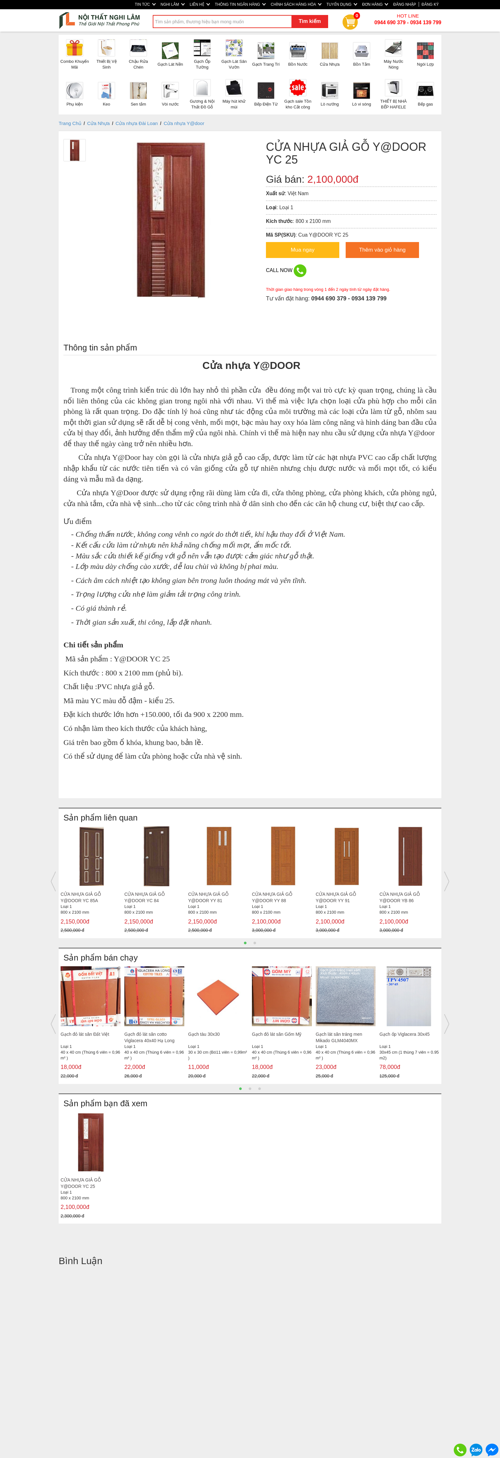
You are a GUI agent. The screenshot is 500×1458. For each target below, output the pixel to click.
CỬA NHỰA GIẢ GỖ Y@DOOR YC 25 (81, 1183)
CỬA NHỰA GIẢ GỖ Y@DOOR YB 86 (399, 897)
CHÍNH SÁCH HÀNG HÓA (296, 4)
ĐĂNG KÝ (430, 4)
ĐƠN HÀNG (375, 4)
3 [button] (259, 1089)
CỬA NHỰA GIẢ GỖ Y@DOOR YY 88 (272, 897)
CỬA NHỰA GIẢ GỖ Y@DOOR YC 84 (144, 897)
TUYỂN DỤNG (342, 4)
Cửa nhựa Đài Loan (136, 123)
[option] (90, 881)
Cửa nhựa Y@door (184, 123)
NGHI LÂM (173, 4)
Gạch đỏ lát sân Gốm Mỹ (276, 1034)
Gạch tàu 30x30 (204, 1034)
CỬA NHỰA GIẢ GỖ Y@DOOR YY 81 (208, 897)
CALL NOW (286, 270)
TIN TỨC (145, 4)
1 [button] (245, 943)
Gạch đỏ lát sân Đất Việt (85, 1034)
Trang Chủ (70, 123)
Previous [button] (53, 881)
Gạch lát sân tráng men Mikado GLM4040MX (339, 1037)
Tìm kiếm (310, 21)
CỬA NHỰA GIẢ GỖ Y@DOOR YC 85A (81, 897)
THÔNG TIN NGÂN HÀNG (240, 4)
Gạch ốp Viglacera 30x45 (404, 1034)
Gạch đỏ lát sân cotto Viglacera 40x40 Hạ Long (149, 1037)
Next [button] (446, 881)
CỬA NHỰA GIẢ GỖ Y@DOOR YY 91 (336, 897)
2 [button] (255, 943)
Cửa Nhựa (98, 123)
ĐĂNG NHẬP (404, 4)
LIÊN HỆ (200, 4)
